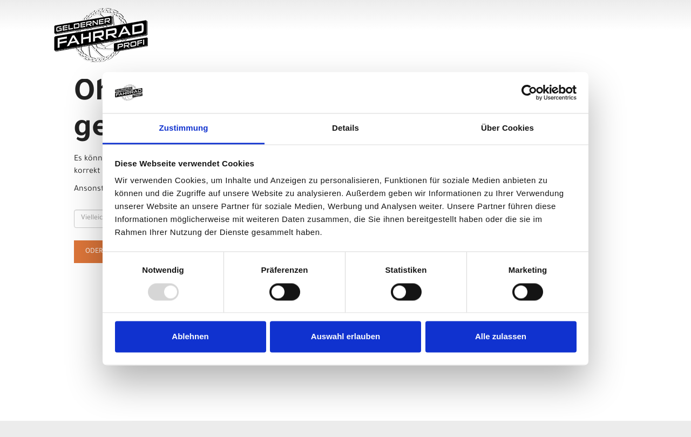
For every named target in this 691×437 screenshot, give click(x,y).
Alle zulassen (500, 336)
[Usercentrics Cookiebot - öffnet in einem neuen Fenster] (529, 92)
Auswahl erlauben (345, 336)
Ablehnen (190, 336)
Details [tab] (345, 128)
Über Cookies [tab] (507, 128)
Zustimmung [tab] (183, 128)
